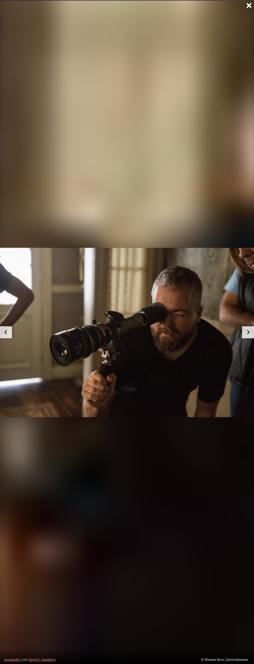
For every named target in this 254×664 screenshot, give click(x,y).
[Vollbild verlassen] (249, 5)
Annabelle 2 (13, 659)
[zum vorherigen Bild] (6, 332)
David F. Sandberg (42, 659)
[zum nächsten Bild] (248, 332)
